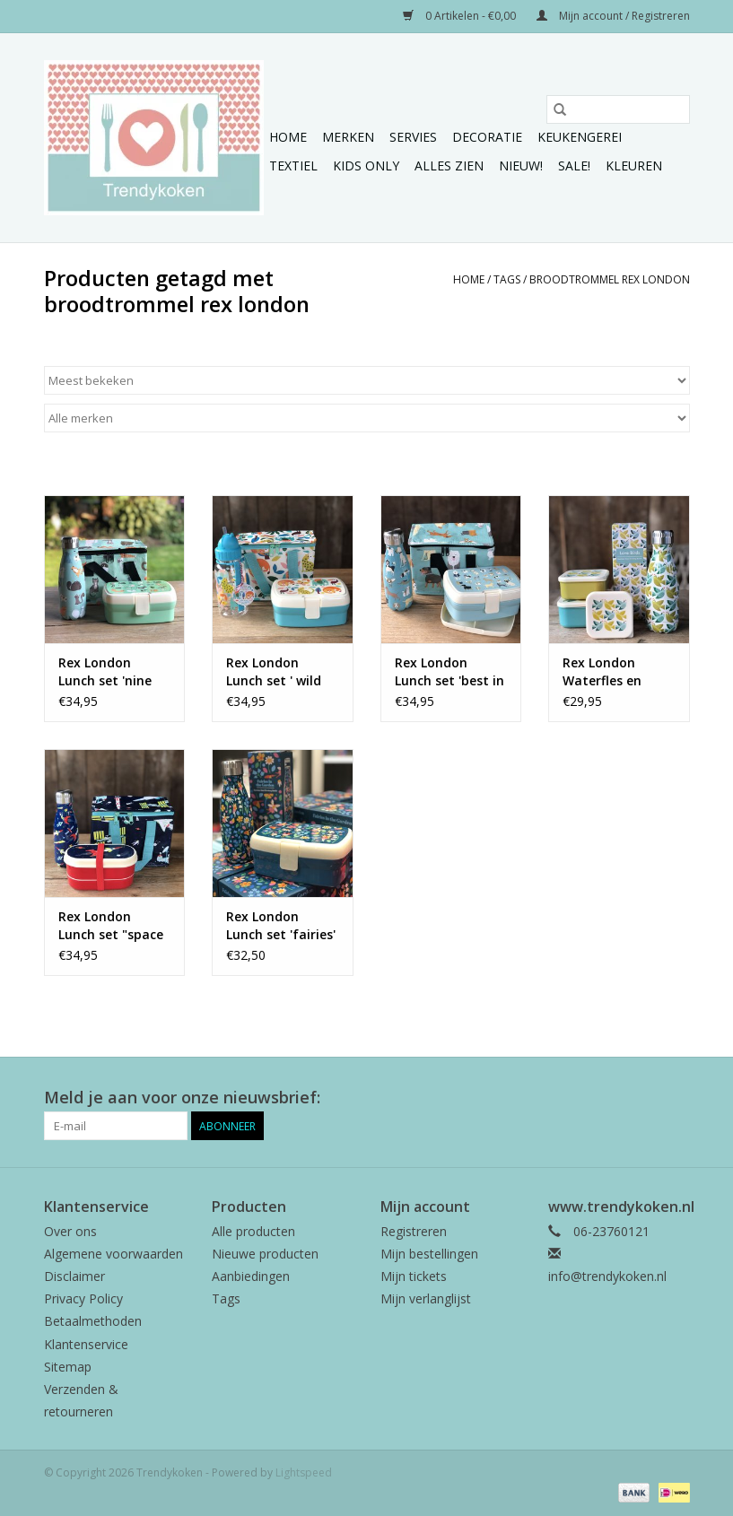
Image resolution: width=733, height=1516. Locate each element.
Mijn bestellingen (429, 1253)
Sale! (574, 165)
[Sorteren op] (367, 380)
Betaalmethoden (93, 1320)
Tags (506, 279)
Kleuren (634, 165)
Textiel (293, 165)
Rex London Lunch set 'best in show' (449, 672)
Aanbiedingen (251, 1276)
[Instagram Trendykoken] (675, 1098)
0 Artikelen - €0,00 (461, 15)
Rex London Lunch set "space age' (110, 926)
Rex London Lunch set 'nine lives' (105, 672)
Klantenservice (86, 1344)
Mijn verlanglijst (425, 1298)
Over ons (70, 1231)
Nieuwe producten (265, 1253)
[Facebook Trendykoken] (611, 1098)
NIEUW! (521, 165)
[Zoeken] (618, 109)
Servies (413, 136)
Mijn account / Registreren (613, 15)
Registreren (413, 1231)
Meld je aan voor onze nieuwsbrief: (182, 1097)
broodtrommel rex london (609, 279)
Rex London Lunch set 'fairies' (281, 925)
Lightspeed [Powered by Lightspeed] (303, 1472)
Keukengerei (579, 136)
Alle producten (253, 1231)
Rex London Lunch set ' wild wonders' (273, 672)
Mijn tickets (413, 1276)
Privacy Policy (83, 1298)
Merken (348, 136)
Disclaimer (74, 1276)
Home (288, 136)
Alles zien (449, 165)
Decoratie (487, 136)
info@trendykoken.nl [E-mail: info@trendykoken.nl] (607, 1276)
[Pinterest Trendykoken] (643, 1098)
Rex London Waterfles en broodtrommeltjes (619, 672)
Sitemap (68, 1366)
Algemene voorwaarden (113, 1253)
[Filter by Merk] (367, 418)
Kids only (366, 165)
